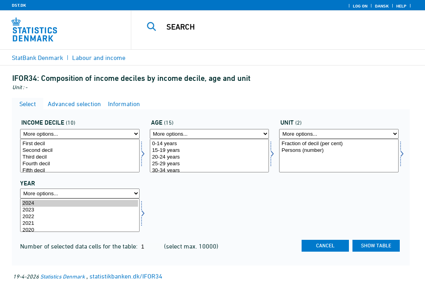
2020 (80, 230)
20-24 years (209, 157)
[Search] (279, 27)
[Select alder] (209, 155)
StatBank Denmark (37, 57)
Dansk (382, 6)
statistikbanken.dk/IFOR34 (125, 276)
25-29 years (209, 164)
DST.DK (19, 5)
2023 (80, 210)
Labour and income (98, 57)
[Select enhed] (339, 155)
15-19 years (209, 150)
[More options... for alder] (209, 134)
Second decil (80, 150)
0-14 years (209, 143)
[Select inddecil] (80, 155)
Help (401, 6)
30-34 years (209, 170)
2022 (80, 216)
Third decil (80, 157)
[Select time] (80, 215)
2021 (80, 223)
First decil (80, 143)
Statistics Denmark (62, 276)
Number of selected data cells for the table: (79, 246)
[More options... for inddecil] (80, 134)
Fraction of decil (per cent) (339, 143)
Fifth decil (80, 170)
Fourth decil (80, 164)
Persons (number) (339, 150)
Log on (360, 6)
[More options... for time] (80, 193)
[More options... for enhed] (339, 134)
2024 (80, 203)
